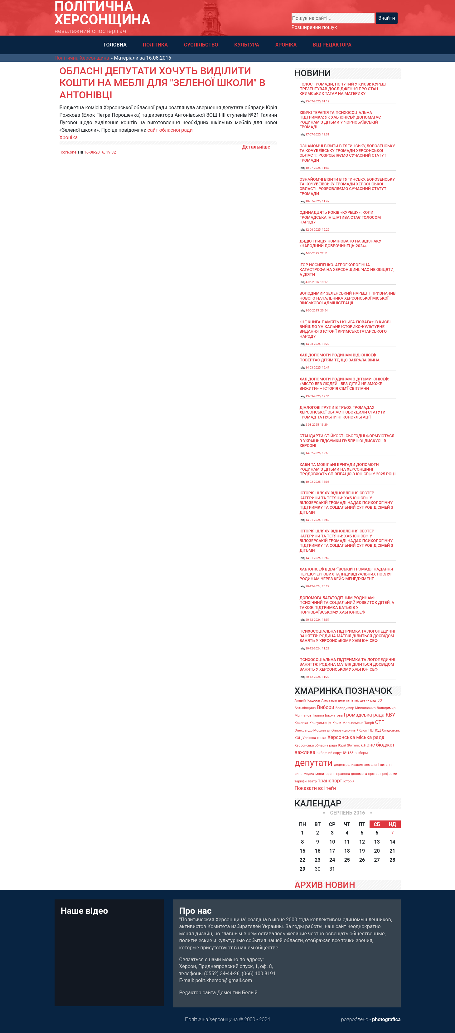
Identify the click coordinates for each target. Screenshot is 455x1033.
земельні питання (379, 765)
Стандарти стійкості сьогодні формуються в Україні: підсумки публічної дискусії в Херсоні (347, 440)
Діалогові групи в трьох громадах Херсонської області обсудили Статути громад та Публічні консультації (343, 412)
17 (332, 851)
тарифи (301, 781)
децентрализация (348, 765)
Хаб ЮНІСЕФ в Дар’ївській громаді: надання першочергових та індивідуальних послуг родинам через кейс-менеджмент (346, 574)
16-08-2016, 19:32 (100, 152)
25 (347, 860)
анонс (368, 745)
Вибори (325, 707)
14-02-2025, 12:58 (318, 453)
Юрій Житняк (349, 745)
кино (299, 774)
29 (302, 869)
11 (347, 842)
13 (377, 842)
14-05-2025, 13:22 (318, 343)
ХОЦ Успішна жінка (310, 738)
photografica (386, 1019)
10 (332, 842)
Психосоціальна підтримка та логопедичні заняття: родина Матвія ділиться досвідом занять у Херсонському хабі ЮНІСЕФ (347, 636)
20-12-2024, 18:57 (318, 619)
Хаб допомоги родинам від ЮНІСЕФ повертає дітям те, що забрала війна (340, 357)
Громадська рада (364, 715)
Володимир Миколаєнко (356, 708)
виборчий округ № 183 (335, 753)
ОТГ (379, 722)
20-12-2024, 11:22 (318, 648)
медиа (309, 774)
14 (392, 842)
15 (302, 851)
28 (392, 860)
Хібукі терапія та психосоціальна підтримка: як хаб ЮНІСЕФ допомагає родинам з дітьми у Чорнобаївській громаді (340, 119)
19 (362, 851)
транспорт (330, 781)
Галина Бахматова (327, 715)
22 (302, 860)
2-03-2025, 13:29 (317, 424)
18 (347, 851)
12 (362, 842)
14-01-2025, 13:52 (318, 519)
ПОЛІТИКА (155, 45)
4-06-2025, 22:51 (317, 253)
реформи (389, 774)
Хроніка (69, 137)
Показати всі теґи (315, 788)
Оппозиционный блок (349, 730)
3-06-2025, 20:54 (317, 310)
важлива (305, 752)
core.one (69, 152)
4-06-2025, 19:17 (317, 282)
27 (377, 860)
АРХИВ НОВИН (325, 885)
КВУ (390, 715)
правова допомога (351, 774)
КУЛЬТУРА (246, 45)
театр (312, 781)
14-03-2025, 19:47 (318, 367)
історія (348, 781)
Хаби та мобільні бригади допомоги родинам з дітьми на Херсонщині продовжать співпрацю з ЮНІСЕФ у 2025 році (348, 469)
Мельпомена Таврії (358, 723)
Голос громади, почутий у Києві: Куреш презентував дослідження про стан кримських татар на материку (343, 89)
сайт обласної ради (170, 130)
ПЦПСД (374, 730)
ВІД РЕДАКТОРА (332, 45)
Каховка (301, 723)
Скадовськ (391, 730)
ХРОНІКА (286, 45)
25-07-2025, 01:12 (318, 101)
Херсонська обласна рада (316, 745)
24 (332, 860)
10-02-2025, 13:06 (318, 481)
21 (392, 851)
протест (374, 774)
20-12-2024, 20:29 (318, 586)
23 (317, 860)
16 (317, 851)
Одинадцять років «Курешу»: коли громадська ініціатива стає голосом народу (340, 217)
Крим (336, 723)
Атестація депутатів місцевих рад (348, 700)
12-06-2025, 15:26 (318, 229)
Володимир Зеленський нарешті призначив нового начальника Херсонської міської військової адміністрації (348, 298)
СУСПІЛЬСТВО (201, 45)
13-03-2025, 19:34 (318, 396)
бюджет (385, 745)
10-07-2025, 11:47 (318, 167)
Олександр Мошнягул (312, 730)
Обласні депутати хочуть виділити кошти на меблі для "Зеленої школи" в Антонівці (162, 83)
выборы (361, 753)
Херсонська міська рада (356, 737)
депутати (314, 762)
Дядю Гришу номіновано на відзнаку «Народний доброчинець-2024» (340, 243)
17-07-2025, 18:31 (318, 134)
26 (362, 860)
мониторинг (325, 774)
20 (377, 851)
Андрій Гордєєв (307, 700)
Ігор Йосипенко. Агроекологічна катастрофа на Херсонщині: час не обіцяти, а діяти (347, 269)
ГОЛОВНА (115, 45)
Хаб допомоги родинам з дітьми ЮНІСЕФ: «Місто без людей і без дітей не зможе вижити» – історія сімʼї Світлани (345, 384)
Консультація (320, 723)
